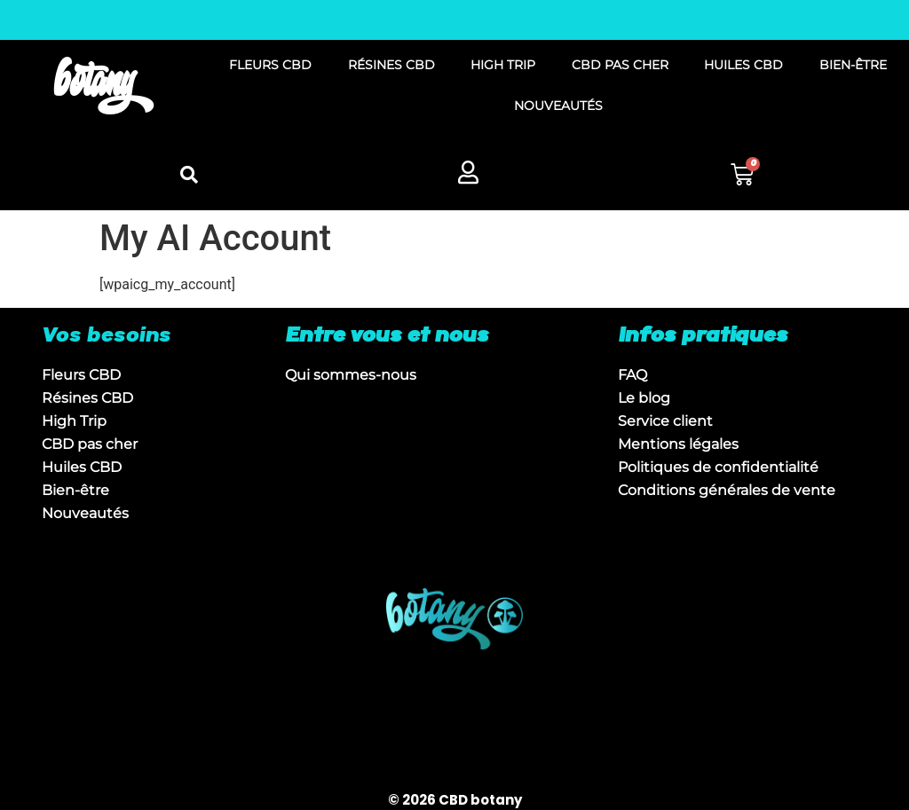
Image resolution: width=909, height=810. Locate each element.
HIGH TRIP (502, 65)
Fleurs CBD (81, 374)
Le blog (644, 397)
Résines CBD (87, 397)
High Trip (74, 421)
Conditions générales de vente (726, 490)
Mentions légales (678, 444)
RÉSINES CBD (391, 65)
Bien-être (75, 490)
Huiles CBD (82, 467)
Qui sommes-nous (350, 374)
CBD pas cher (90, 444)
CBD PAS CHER (620, 65)
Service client (665, 421)
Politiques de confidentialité (718, 467)
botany (94, 84)
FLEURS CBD (270, 65)
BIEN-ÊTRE (853, 65)
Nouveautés (85, 513)
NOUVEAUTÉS (558, 106)
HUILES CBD (743, 65)
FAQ (632, 374)
